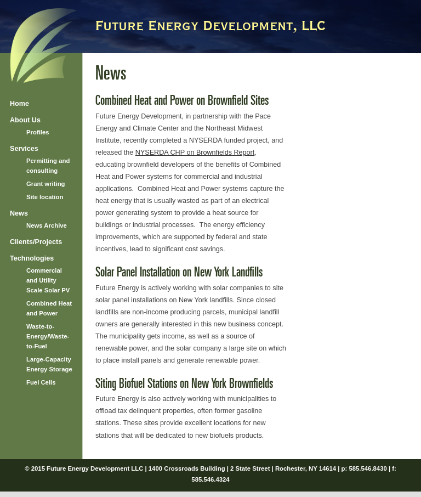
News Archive (46, 225)
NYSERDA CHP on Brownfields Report (194, 152)
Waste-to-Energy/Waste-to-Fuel (47, 336)
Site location (44, 197)
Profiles (37, 132)
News (19, 213)
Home (19, 104)
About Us (25, 120)
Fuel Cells (41, 382)
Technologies (32, 258)
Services (24, 149)
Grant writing (45, 183)
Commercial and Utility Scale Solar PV (48, 280)
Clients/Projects (36, 242)
